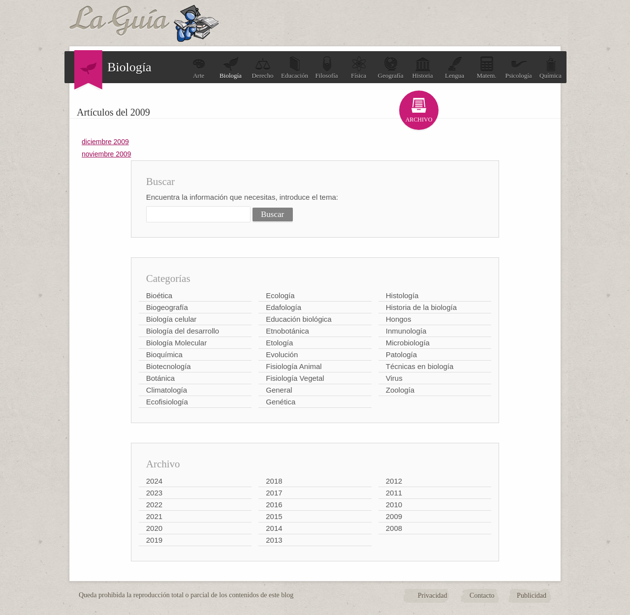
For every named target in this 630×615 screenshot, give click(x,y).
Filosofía (326, 67)
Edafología (283, 307)
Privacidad (432, 595)
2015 (274, 516)
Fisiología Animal (293, 366)
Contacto (482, 595)
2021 (154, 516)
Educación (294, 67)
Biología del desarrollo (182, 331)
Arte (199, 67)
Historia (422, 67)
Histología (402, 295)
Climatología (166, 390)
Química (550, 67)
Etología (279, 342)
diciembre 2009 (105, 142)
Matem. (486, 67)
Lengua (454, 67)
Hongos (398, 319)
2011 (394, 493)
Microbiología (408, 342)
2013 (274, 540)
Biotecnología (168, 366)
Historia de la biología (421, 307)
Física (359, 67)
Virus (394, 378)
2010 (394, 504)
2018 (274, 481)
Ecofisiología (167, 402)
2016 (274, 504)
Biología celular (171, 319)
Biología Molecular (176, 342)
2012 (394, 481)
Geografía (391, 67)
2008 (394, 528)
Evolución (282, 354)
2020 (154, 528)
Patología (401, 354)
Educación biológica (298, 319)
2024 (154, 481)
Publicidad (531, 595)
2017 (274, 493)
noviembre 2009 (106, 154)
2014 (274, 528)
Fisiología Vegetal (295, 378)
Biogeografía (167, 307)
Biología (231, 67)
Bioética (159, 295)
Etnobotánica (287, 331)
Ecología (280, 295)
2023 (154, 493)
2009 (394, 516)
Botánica (160, 378)
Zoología (400, 390)
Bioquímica (164, 354)
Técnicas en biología (420, 366)
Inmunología (406, 331)
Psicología (518, 67)
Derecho (262, 67)
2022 (154, 504)
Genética (280, 402)
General (279, 390)
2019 (154, 540)
